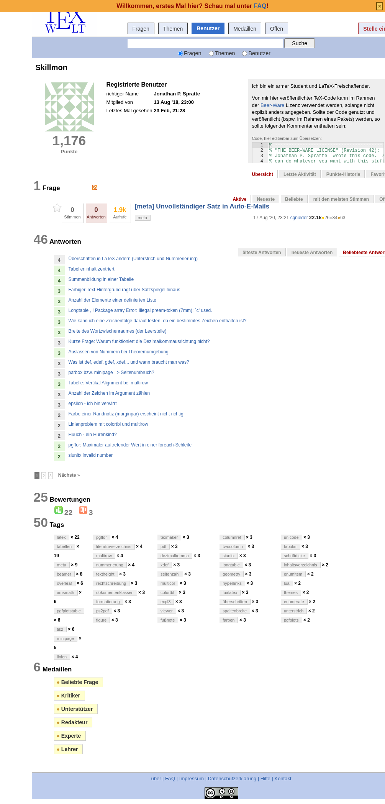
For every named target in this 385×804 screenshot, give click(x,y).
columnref (232, 537)
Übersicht (262, 174)
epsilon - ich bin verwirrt (93, 403)
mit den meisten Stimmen (341, 199)
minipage (65, 638)
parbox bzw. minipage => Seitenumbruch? (111, 372)
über (156, 778)
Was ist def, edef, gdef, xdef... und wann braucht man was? (129, 362)
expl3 (165, 601)
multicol (168, 583)
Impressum (191, 778)
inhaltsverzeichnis (300, 565)
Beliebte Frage (77, 682)
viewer (167, 611)
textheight (105, 574)
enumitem (293, 574)
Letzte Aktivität (299, 174)
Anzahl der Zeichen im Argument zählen (109, 393)
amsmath (65, 592)
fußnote (168, 620)
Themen (173, 29)
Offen (276, 29)
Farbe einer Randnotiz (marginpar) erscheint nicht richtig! (127, 414)
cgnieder (299, 217)
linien (62, 657)
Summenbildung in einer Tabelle (101, 279)
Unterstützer (75, 709)
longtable (231, 565)
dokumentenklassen (115, 592)
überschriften (235, 601)
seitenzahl (170, 574)
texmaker (169, 537)
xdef (165, 565)
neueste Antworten (312, 252)
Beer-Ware (272, 105)
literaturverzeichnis (113, 546)
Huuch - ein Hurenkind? (93, 434)
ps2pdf (102, 611)
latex (61, 537)
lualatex (230, 592)
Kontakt (282, 778)
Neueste (266, 199)
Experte (69, 736)
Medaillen (244, 29)
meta (142, 217)
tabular (290, 546)
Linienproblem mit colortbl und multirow (108, 424)
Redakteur (72, 722)
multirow (104, 555)
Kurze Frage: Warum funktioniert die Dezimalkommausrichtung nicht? (139, 341)
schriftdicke (294, 555)
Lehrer (67, 749)
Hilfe (265, 778)
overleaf (64, 583)
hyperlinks (232, 583)
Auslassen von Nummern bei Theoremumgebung (119, 351)
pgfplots (291, 620)
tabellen (64, 546)
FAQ (170, 778)
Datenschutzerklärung (232, 778)
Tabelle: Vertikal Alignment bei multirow (108, 383)
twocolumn (233, 546)
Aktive (239, 199)
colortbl (167, 592)
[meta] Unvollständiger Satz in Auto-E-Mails (202, 206)
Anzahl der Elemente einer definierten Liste (112, 300)
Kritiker (68, 695)
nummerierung (109, 565)
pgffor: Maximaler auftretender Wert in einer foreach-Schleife (130, 445)
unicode (291, 537)
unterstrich (293, 611)
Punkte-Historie (343, 174)
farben (228, 620)
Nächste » (69, 475)
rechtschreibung (111, 583)
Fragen (141, 29)
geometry (231, 574)
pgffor (101, 537)
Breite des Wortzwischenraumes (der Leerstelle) (118, 331)
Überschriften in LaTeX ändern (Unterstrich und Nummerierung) (133, 258)
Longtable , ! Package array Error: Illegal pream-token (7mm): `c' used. (140, 310)
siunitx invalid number (91, 455)
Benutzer (208, 28)
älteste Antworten (261, 252)
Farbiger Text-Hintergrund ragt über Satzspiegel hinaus (124, 289)
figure (101, 620)
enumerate (294, 601)
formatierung (108, 601)
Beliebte (294, 199)
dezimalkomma (175, 555)
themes (291, 592)
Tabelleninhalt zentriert (92, 269)
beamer (64, 574)
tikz (60, 629)
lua (287, 583)
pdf (163, 546)
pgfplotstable (69, 611)
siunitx (228, 555)
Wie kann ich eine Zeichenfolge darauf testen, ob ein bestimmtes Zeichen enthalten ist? (158, 320)
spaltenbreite (235, 611)
